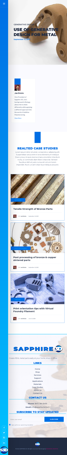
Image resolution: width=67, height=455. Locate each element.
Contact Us (37, 393)
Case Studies (37, 387)
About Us (37, 390)
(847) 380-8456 (41, 404)
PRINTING (18, 299)
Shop (37, 372)
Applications (37, 381)
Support (37, 378)
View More (17, 118)
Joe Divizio (23, 216)
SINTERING (18, 200)
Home (37, 369)
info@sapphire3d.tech (41, 407)
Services (37, 375)
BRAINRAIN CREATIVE (52, 449)
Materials (37, 384)
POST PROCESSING (21, 248)
